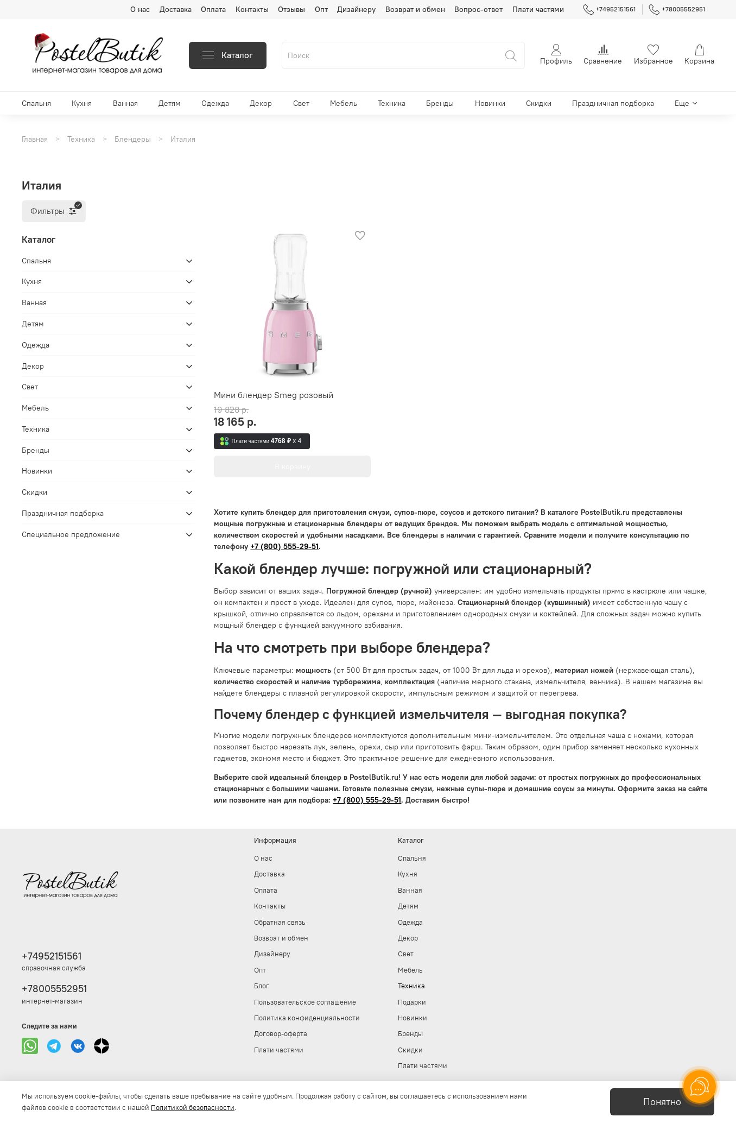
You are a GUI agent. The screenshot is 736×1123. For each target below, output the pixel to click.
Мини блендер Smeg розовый (273, 394)
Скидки (538, 103)
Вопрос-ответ (478, 9)
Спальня (36, 103)
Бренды (440, 103)
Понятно (662, 1102)
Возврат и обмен (415, 9)
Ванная (125, 103)
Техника (391, 103)
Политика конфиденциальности (307, 1018)
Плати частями (538, 9)
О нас (140, 9)
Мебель (343, 103)
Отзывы (291, 9)
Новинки (490, 103)
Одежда (215, 103)
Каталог (227, 55)
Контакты (252, 9)
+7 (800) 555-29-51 (284, 546)
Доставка (176, 9)
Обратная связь (280, 922)
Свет (301, 103)
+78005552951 (677, 9)
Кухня (82, 103)
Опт (321, 9)
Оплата (213, 9)
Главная (35, 139)
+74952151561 (609, 9)
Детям (169, 103)
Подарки (412, 1002)
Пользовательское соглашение (305, 1002)
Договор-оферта (280, 1034)
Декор (261, 103)
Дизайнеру (356, 9)
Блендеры (133, 139)
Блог (261, 986)
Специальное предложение (71, 534)
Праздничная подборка (613, 103)
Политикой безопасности (192, 1107)
